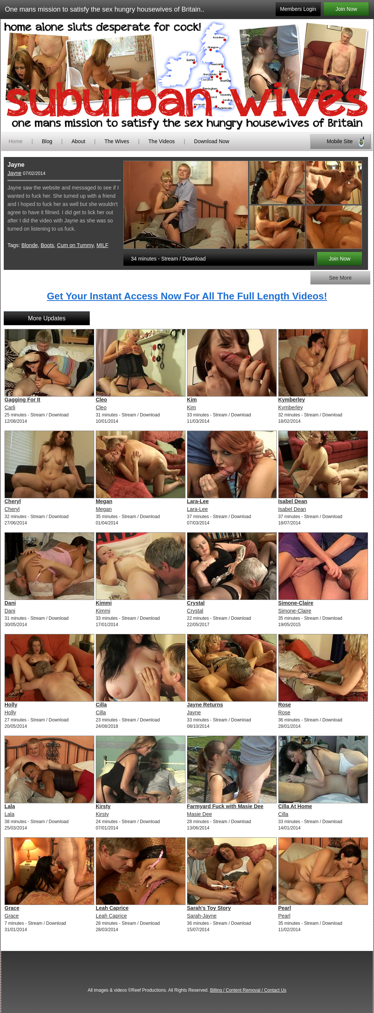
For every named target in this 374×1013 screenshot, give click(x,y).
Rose (284, 705)
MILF (102, 245)
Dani (10, 603)
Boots (47, 245)
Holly (10, 705)
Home (15, 141)
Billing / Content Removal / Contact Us (248, 990)
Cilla (101, 705)
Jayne (14, 173)
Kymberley (291, 400)
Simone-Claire (295, 603)
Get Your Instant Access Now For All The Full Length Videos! (187, 296)
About (78, 141)
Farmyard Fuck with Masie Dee (225, 806)
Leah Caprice (112, 908)
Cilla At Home (295, 806)
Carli (9, 407)
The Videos (161, 141)
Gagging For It (22, 400)
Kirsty (103, 806)
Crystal (196, 603)
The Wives (116, 141)
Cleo (101, 400)
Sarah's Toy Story (209, 908)
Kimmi (104, 603)
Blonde (29, 245)
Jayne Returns (205, 705)
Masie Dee (199, 814)
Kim (192, 400)
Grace (11, 908)
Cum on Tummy (75, 245)
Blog (47, 141)
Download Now (211, 141)
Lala (9, 806)
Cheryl (12, 501)
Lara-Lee (198, 501)
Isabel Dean (292, 501)
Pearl (284, 908)
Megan (104, 501)
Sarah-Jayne (202, 916)
